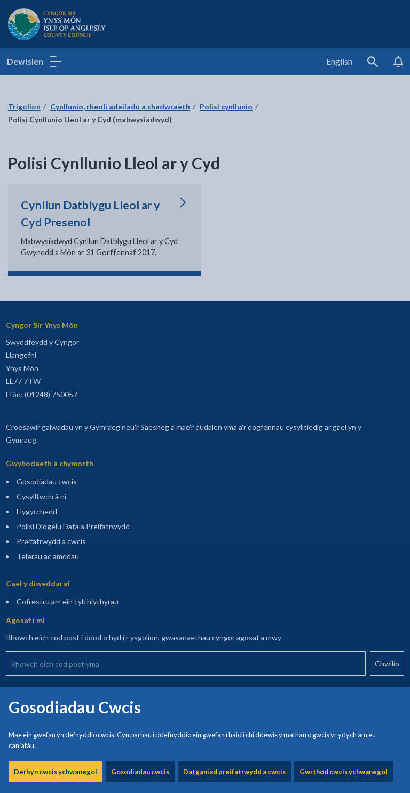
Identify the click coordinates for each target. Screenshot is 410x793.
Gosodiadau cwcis (140, 363)
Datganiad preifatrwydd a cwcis (234, 363)
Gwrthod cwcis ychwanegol (343, 363)
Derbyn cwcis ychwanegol (55, 363)
